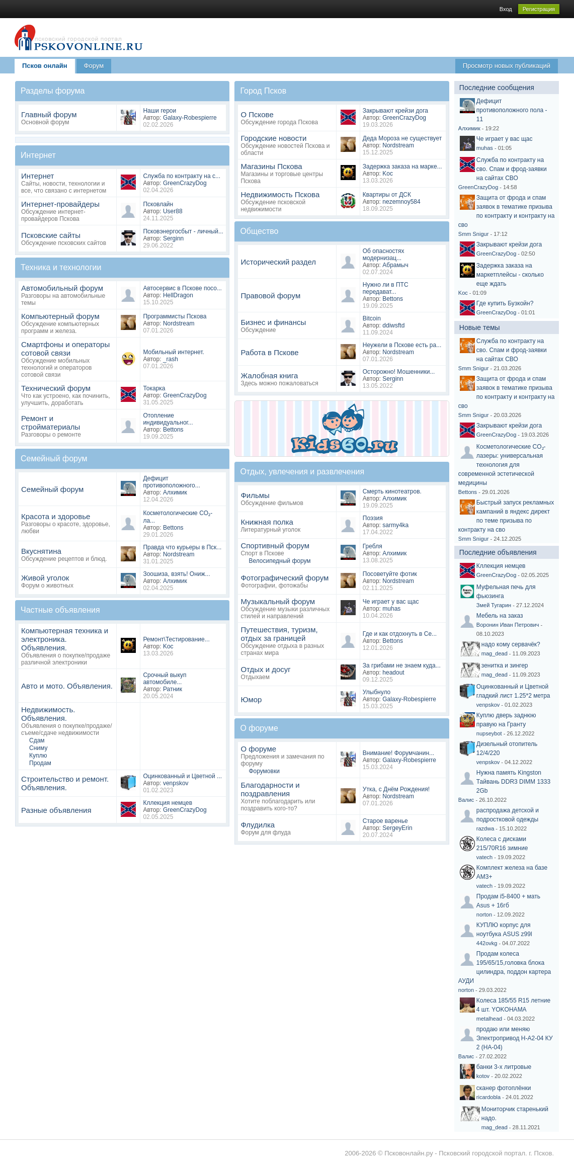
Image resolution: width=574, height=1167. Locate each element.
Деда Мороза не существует (402, 138)
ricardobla (488, 1097)
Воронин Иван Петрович (507, 625)
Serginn (173, 238)
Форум (94, 65)
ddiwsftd (393, 325)
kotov (482, 1076)
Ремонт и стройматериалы (50, 422)
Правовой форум (270, 295)
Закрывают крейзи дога (395, 110)
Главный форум (48, 114)
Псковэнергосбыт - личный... (183, 231)
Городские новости (273, 138)
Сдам (37, 740)
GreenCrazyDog (185, 183)
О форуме (258, 748)
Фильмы (254, 495)
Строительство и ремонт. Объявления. (65, 783)
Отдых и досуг (265, 669)
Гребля (372, 546)
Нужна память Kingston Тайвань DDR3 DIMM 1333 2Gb (513, 781)
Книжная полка (266, 522)
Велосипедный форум (279, 560)
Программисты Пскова (174, 316)
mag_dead (494, 653)
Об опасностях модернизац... (383, 254)
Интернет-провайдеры (60, 204)
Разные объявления (56, 810)
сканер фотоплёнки (503, 1088)
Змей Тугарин (493, 605)
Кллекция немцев (167, 802)
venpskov (176, 783)
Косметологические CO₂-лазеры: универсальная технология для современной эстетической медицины (502, 464)
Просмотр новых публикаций (506, 65)
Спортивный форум (274, 545)
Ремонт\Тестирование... (176, 639)
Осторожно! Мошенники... (399, 371)
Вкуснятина (41, 551)
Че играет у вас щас (391, 601)
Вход (506, 9)
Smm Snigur (473, 234)
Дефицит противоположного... (171, 482)
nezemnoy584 (401, 201)
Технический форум (56, 388)
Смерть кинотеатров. (392, 491)
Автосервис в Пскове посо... (182, 288)
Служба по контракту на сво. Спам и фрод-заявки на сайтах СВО (511, 169)
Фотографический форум (284, 577)
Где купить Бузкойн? (505, 303)
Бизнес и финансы (273, 322)
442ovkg (487, 943)
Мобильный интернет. (173, 352)
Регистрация (539, 9)
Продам (40, 763)
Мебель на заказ (499, 615)
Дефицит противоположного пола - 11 (511, 110)
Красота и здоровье (55, 516)
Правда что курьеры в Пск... (182, 547)
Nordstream (179, 323)
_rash (170, 359)
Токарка (154, 388)
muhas (391, 608)
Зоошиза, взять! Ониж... (176, 573)
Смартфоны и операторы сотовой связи (65, 348)
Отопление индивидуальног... (168, 419)
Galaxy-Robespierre (190, 117)
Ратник (172, 689)
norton (484, 914)
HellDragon (178, 295)
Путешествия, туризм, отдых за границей (278, 633)
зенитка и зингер (504, 665)
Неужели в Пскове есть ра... (402, 345)
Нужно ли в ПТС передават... (385, 288)
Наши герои (159, 110)
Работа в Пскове (269, 352)
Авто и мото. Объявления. (67, 686)
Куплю (38, 755)
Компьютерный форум (60, 316)
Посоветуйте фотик (390, 573)
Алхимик (175, 492)
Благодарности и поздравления (269, 789)
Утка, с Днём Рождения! (396, 789)
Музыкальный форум (277, 601)
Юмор (251, 699)
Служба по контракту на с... (181, 176)
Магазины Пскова (271, 166)
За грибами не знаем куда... (402, 665)
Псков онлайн (44, 65)
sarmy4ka (395, 525)
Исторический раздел (278, 262)
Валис (466, 800)
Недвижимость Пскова (279, 194)
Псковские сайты (50, 235)
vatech (484, 857)
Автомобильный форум (62, 288)
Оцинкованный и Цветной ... (182, 776)
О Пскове (256, 114)
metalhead (489, 1019)
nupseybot (489, 733)
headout (393, 672)
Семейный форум (52, 489)
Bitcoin (372, 318)
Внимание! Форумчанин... (398, 753)
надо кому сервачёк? (510, 644)
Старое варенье (385, 820)
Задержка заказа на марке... (402, 166)
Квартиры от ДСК (387, 194)
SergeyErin (397, 827)
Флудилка (257, 824)
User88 (173, 211)
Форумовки (264, 771)
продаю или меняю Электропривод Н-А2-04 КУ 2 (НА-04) (514, 1038)
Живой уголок (45, 577)
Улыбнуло (377, 692)
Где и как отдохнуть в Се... (400, 633)
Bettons (173, 429)
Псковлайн (158, 204)
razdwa (485, 828)
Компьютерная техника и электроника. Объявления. (64, 639)
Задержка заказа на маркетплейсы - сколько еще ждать (510, 274)
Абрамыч (395, 265)
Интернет (37, 176)
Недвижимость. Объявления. (48, 713)
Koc (168, 646)
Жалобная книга (269, 375)
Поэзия (373, 518)
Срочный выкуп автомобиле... (164, 679)
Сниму (38, 748)
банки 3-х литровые (503, 1066)
